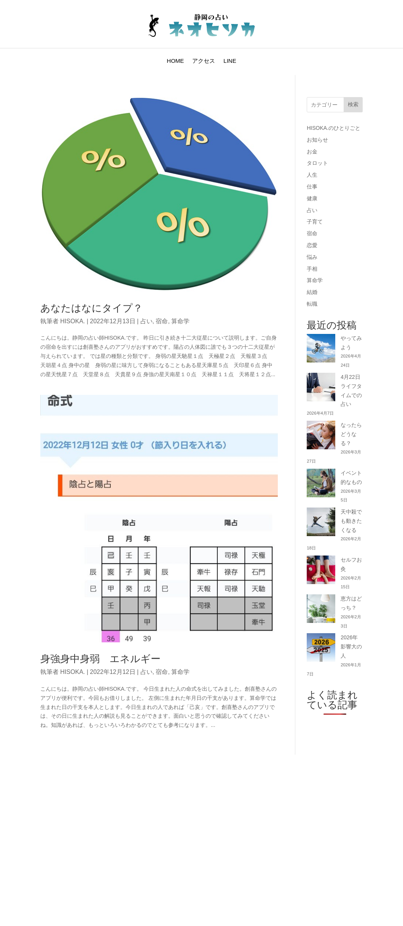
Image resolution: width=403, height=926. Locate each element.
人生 (312, 175)
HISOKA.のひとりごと (333, 128)
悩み (312, 257)
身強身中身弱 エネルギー (100, 658)
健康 (312, 198)
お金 (312, 151)
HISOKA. (72, 321)
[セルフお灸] (321, 571)
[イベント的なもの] (321, 484)
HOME (175, 61)
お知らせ (317, 140)
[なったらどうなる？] (321, 436)
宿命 (162, 321)
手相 (312, 269)
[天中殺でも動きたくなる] (321, 523)
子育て (315, 222)
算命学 (180, 321)
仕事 (312, 187)
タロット (317, 163)
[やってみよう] (321, 350)
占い (146, 321)
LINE (229, 61)
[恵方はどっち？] (321, 610)
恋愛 (312, 245)
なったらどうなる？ (351, 434)
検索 (353, 104)
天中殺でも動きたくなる (351, 521)
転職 (312, 304)
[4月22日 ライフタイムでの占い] (321, 388)
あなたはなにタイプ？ (91, 308)
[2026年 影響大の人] (321, 649)
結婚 (312, 292)
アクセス (203, 61)
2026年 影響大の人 (352, 646)
